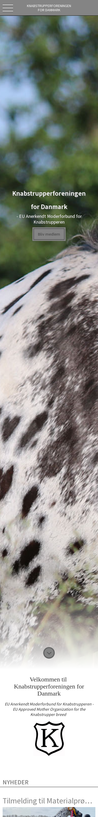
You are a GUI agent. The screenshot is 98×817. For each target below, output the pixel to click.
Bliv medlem (49, 234)
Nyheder (15, 782)
